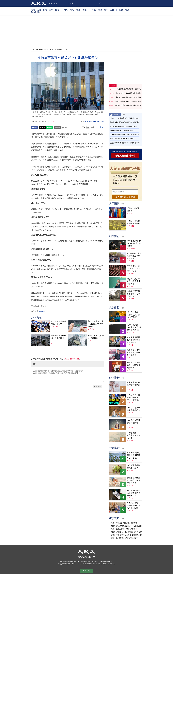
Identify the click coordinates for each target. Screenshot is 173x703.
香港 (45, 9)
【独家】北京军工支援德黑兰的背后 (122, 529)
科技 (94, 9)
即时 (66, 9)
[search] (85, 3)
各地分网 (35, 13)
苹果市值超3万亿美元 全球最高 (96, 337)
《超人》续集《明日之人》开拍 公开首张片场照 (133, 315)
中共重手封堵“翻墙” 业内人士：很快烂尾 (134, 243)
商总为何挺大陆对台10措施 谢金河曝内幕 (133, 281)
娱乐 (106, 9)
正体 (50, 3)
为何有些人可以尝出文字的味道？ (133, 422)
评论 (72, 9)
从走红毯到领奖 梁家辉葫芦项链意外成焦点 (133, 352)
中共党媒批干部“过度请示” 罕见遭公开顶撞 (133, 268)
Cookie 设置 (86, 571)
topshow (42, 311)
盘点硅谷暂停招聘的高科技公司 (58, 322)
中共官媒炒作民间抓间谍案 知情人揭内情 (124, 122)
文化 (112, 9)
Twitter (42, 127)
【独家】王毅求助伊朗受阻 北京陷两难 (123, 523)
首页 (34, 50)
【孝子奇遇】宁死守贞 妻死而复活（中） (133, 435)
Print (64, 127)
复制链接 (57, 127)
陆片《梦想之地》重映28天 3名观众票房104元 (134, 327)
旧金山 (52, 50)
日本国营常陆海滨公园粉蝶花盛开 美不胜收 (133, 455)
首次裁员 (92, 121)
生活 (121, 9)
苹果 (86, 121)
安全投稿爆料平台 (72, 359)
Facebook (34, 127)
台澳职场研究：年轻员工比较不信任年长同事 (133, 505)
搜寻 (100, 3)
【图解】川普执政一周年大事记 (133, 222)
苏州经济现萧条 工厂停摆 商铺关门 (122, 130)
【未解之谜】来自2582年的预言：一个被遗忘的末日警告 (133, 397)
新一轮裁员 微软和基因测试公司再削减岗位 (95, 324)
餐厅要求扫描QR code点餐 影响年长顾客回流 (134, 493)
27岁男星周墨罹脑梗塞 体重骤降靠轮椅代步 (133, 340)
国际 (51, 9)
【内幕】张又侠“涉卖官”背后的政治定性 (124, 538)
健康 (127, 9)
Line (49, 127)
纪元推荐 (117, 114)
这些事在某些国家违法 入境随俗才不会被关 (133, 480)
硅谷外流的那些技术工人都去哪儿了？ (58, 338)
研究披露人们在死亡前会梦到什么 (133, 385)
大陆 (33, 9)
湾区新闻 (59, 50)
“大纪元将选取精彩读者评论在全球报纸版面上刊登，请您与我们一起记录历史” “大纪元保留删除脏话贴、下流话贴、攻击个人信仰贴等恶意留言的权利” (67, 375)
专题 (78, 9)
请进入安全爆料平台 (125, 155)
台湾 (57, 9)
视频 (84, 9)
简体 (55, 3)
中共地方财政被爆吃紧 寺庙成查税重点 (123, 126)
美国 (39, 9)
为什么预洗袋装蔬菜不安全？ (133, 466)
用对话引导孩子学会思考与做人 (133, 409)
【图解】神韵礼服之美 (133, 209)
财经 (100, 9)
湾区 (98, 121)
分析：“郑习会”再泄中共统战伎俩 (121, 138)
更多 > (124, 115)
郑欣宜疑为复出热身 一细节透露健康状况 (133, 365)
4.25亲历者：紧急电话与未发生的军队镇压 (134, 256)
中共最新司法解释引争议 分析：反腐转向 (133, 293)
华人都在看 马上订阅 (125, 197)
